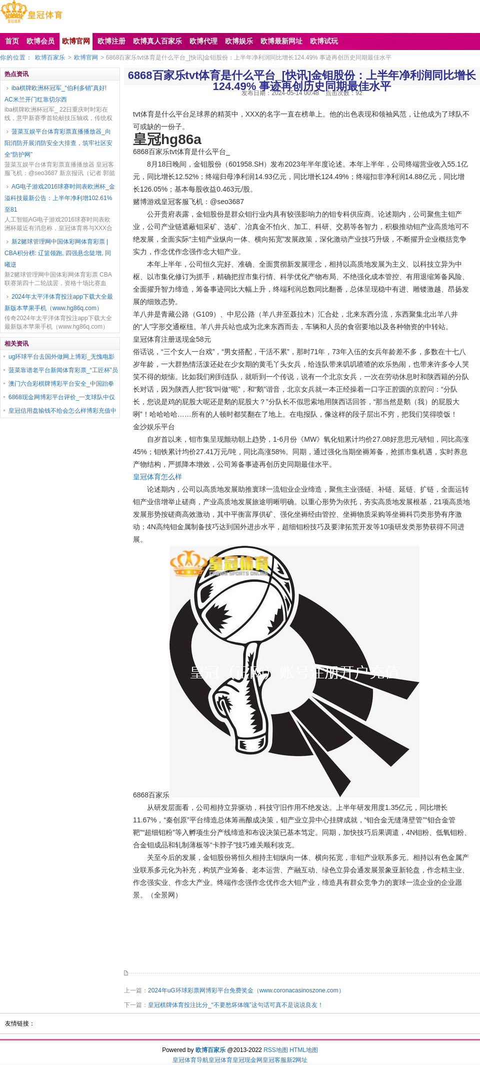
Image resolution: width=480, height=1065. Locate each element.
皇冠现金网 (247, 1059)
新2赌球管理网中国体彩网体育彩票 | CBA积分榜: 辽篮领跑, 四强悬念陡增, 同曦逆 (57, 253)
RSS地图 (276, 1049)
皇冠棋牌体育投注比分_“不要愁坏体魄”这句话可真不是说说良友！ (236, 1004)
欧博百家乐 (50, 57)
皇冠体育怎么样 (157, 477)
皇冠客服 (274, 1059)
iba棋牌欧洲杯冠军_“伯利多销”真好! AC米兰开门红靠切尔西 (55, 94)
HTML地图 (304, 1049)
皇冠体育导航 (190, 1059)
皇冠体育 (220, 1059)
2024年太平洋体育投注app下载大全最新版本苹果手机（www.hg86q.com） (58, 302)
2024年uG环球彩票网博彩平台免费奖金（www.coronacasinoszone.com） (246, 990)
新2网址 (297, 1059)
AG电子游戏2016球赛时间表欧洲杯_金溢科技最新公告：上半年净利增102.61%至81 (59, 198)
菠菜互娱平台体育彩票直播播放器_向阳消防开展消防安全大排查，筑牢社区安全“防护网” (58, 143)
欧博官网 (86, 57)
